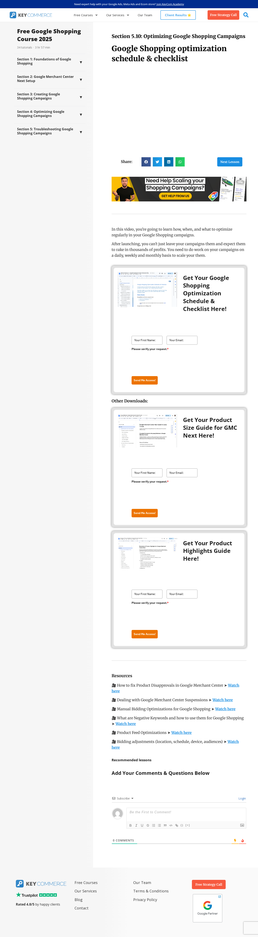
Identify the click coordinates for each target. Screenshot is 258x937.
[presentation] (163, 360)
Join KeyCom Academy (170, 4)
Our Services (118, 15)
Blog (79, 899)
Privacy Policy (145, 899)
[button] (146, 161)
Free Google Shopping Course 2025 (49, 35)
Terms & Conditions (151, 890)
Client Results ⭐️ (178, 15)
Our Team (145, 15)
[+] (188, 825)
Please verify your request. (150, 349)
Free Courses (86, 15)
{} (182, 825)
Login (242, 798)
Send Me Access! (145, 380)
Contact (82, 908)
